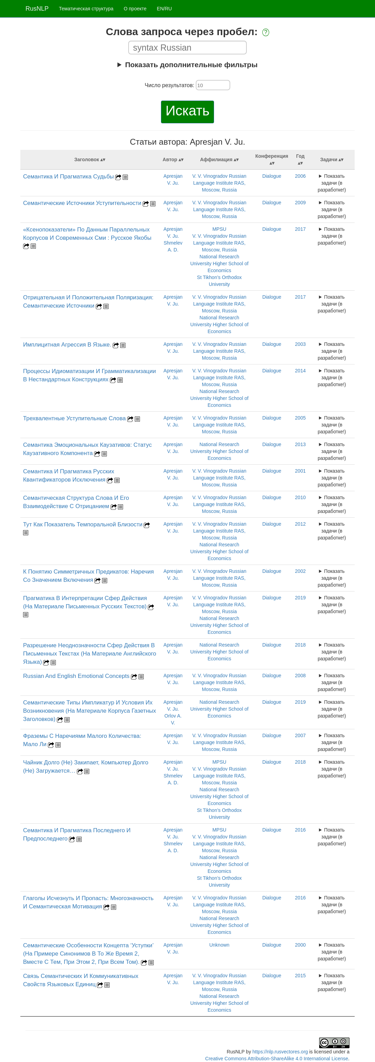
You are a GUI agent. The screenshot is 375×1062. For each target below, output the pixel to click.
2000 (300, 945)
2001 (300, 471)
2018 (300, 645)
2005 (300, 418)
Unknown (219, 945)
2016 (300, 830)
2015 (300, 975)
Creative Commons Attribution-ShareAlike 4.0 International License (276, 1058)
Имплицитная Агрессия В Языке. (67, 344)
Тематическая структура (86, 8)
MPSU (219, 229)
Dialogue (271, 176)
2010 (300, 497)
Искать (187, 110)
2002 (300, 571)
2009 (300, 202)
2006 (300, 176)
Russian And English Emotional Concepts (76, 676)
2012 (300, 524)
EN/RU (164, 8)
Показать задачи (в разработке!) (332, 183)
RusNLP (37, 8)
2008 (300, 675)
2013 (300, 444)
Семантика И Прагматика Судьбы (68, 176)
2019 (300, 597)
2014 (300, 370)
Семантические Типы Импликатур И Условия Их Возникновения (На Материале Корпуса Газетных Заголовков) (89, 710)
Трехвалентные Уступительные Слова (74, 418)
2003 (300, 344)
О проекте (135, 8)
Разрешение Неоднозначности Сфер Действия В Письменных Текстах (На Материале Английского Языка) (89, 653)
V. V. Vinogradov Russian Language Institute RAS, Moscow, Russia (219, 183)
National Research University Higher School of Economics (219, 263)
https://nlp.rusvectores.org (280, 1051)
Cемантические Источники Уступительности (82, 203)
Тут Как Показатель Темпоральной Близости (82, 524)
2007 (300, 735)
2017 (300, 229)
